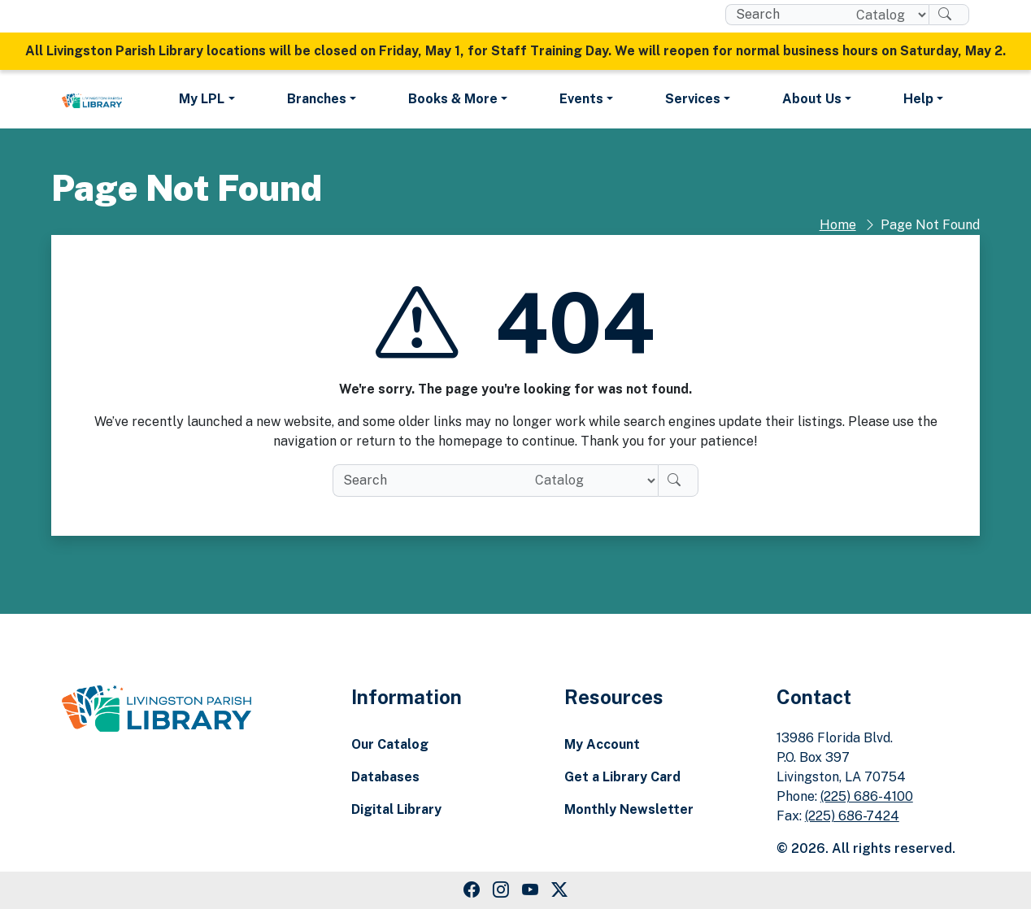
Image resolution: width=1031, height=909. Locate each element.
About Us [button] (812, 99)
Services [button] (692, 99)
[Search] (949, 14)
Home (838, 225)
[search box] (784, 14)
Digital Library (396, 809)
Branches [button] (316, 99)
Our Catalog (389, 744)
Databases (385, 777)
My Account (602, 744)
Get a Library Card (622, 777)
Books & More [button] (453, 99)
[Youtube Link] (530, 890)
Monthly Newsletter (629, 809)
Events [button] (581, 99)
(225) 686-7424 (852, 816)
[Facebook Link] (471, 890)
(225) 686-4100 (866, 796)
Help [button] (918, 99)
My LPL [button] (201, 99)
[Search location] (886, 14)
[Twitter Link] (559, 890)
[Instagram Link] (501, 890)
